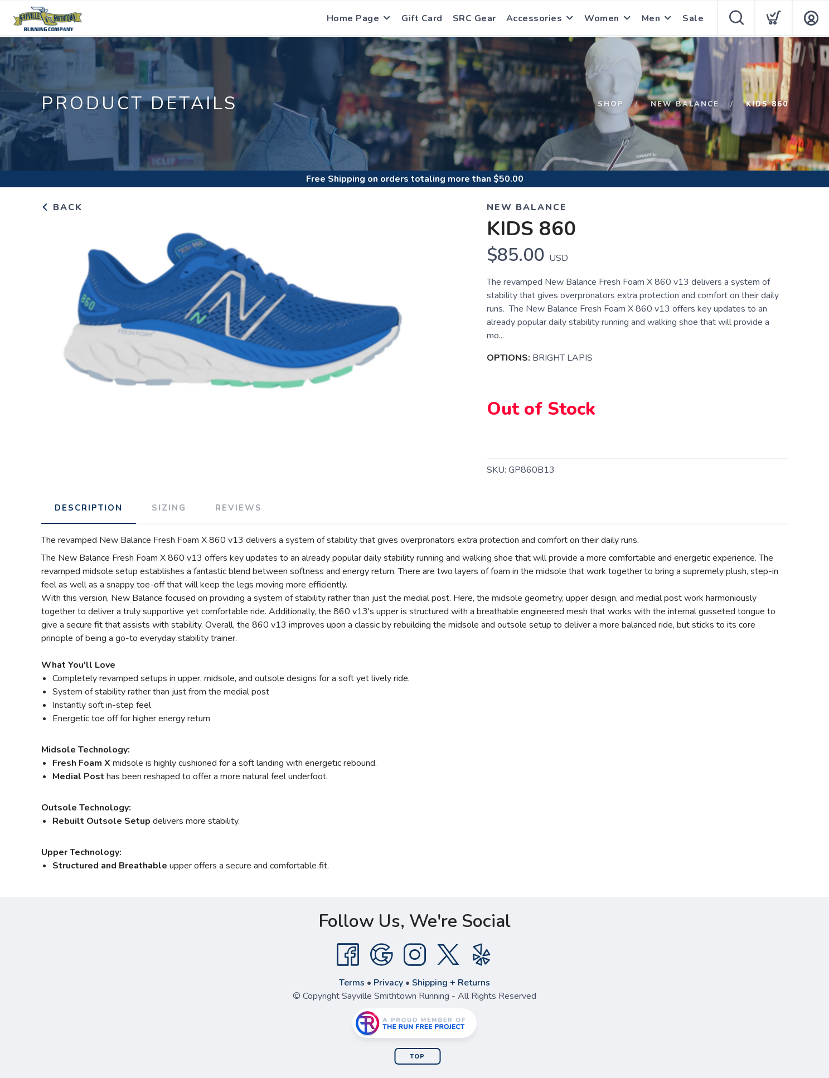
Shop (611, 104)
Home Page (353, 18)
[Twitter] (448, 955)
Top (417, 1056)
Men (651, 18)
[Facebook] (348, 955)
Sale (693, 18)
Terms (352, 983)
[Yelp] (481, 955)
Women (601, 18)
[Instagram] (415, 955)
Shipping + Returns (451, 983)
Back (62, 207)
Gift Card (422, 18)
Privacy (388, 983)
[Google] (381, 955)
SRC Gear (474, 18)
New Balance (685, 104)
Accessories (534, 18)
